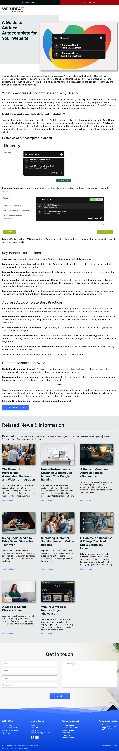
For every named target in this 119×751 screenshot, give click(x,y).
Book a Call (35, 730)
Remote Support (68, 738)
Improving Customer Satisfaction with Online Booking (57, 541)
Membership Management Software (63, 436)
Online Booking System (91, 436)
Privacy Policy (13, 748)
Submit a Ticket (68, 730)
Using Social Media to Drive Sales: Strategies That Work (17, 541)
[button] (114, 11)
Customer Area (89, 2)
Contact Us (35, 728)
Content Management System (33, 436)
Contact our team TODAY (15, 407)
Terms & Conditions (23, 748)
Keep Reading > (8, 500)
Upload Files (66, 735)
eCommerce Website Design (28, 439)
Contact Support (68, 725)
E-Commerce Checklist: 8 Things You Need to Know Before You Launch (96, 543)
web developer (14, 354)
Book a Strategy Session (40, 733)
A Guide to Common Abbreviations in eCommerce (94, 473)
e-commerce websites (13, 396)
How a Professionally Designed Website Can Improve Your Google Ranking (56, 474)
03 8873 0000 (28, 2)
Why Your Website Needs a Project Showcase (53, 610)
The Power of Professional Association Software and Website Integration (18, 474)
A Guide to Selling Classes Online (14, 608)
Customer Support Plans (71, 728)
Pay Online (66, 733)
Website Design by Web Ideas (109, 745)
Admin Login (5, 748)
